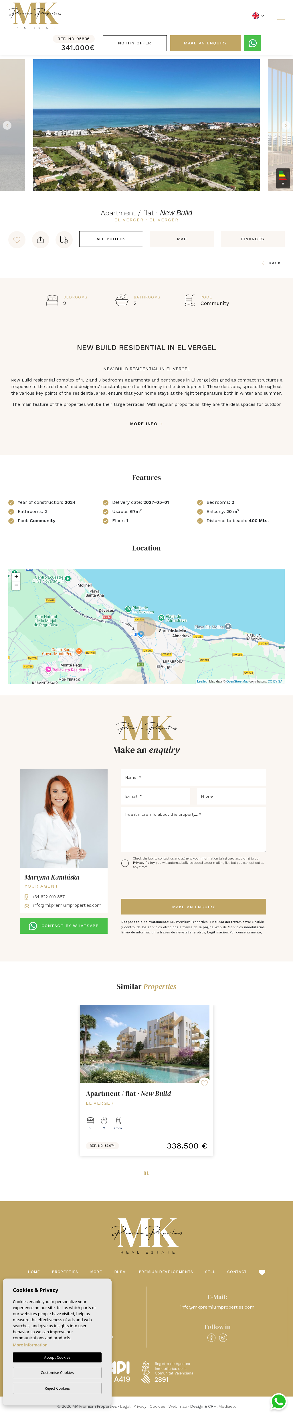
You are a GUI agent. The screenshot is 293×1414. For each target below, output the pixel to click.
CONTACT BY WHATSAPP (64, 926)
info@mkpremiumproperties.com (63, 905)
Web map (178, 1406)
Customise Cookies (57, 1372)
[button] (40, 239)
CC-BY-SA (275, 681)
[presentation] (151, 884)
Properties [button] (65, 1272)
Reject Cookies (57, 1388)
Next (287, 125)
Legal (125, 1406)
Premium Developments (166, 1272)
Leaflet (202, 681)
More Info (146, 423)
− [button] (16, 585)
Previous (5, 125)
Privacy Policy (144, 863)
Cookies (157, 1406)
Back (271, 263)
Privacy (140, 1406)
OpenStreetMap (237, 681)
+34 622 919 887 (44, 896)
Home (34, 1272)
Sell (210, 1272)
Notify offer (134, 43)
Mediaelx (227, 1406)
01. (146, 1173)
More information (30, 1345)
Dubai (120, 1272)
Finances (252, 239)
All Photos (111, 239)
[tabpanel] (146, 1080)
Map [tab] (182, 239)
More (96, 1272)
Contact (237, 1272)
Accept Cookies (57, 1357)
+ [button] (16, 577)
